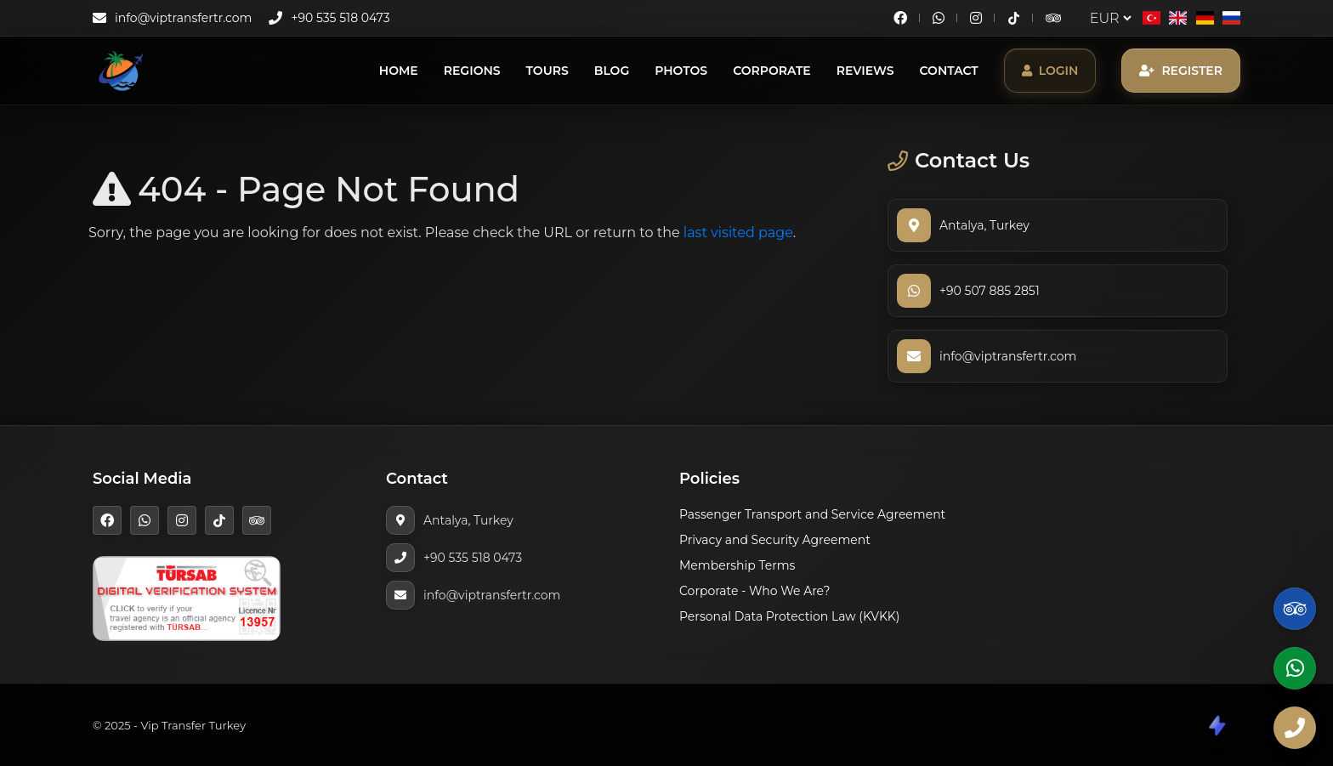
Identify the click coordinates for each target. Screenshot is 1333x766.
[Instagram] (976, 18)
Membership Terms (737, 565)
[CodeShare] (1216, 725)
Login (1050, 70)
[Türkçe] (1151, 18)
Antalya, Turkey (984, 225)
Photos (681, 70)
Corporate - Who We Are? (755, 591)
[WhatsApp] (938, 18)
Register (1180, 70)
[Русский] (1231, 18)
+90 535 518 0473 (340, 18)
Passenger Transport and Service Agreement (812, 514)
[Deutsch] (1204, 18)
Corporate (772, 70)
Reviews (865, 70)
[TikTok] (1013, 18)
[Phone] (1294, 727)
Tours (547, 70)
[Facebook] (900, 18)
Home (398, 70)
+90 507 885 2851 (989, 290)
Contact (949, 70)
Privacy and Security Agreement (775, 540)
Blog (611, 70)
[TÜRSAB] (187, 597)
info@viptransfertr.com (183, 18)
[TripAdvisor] (1053, 18)
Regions (472, 70)
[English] (1178, 18)
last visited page (738, 232)
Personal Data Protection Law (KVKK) (789, 616)
